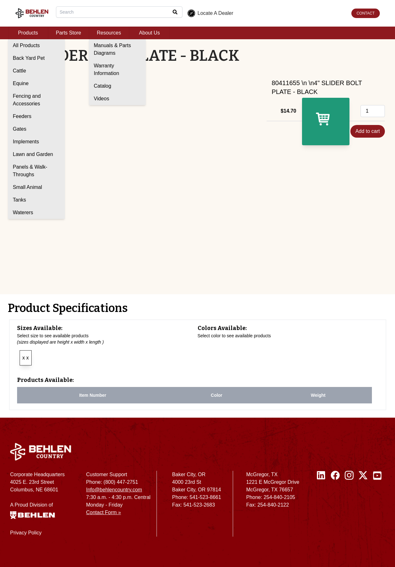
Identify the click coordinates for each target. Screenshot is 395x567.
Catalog (102, 86)
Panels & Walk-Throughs (30, 170)
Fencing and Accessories (27, 99)
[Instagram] (349, 506)
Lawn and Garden (33, 154)
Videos (101, 98)
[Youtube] (377, 506)
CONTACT (365, 13)
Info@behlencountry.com (114, 489)
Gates (20, 129)
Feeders (22, 116)
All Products (26, 45)
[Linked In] (321, 506)
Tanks (19, 199)
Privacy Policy (26, 532)
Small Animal (27, 187)
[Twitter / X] (363, 506)
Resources (109, 32)
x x (25, 357)
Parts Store (68, 32)
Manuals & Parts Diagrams (112, 49)
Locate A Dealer (210, 13)
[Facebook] (335, 506)
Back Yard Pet (29, 58)
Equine (21, 83)
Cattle (19, 70)
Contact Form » (103, 512)
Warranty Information (106, 69)
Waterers (23, 212)
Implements (26, 141)
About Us (149, 32)
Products (28, 32)
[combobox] (119, 12)
